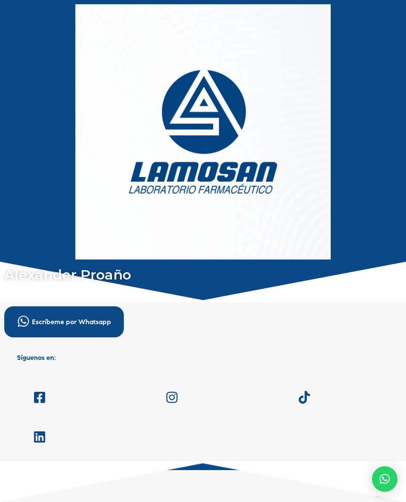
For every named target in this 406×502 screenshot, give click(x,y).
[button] (384, 479)
